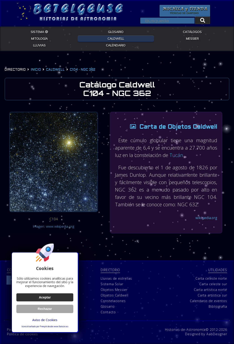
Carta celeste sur (213, 284)
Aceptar (45, 297)
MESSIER (192, 39)
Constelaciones (113, 300)
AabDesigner (216, 334)
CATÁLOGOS (192, 32)
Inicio (36, 69)
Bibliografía (218, 306)
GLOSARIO (116, 32)
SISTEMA (39, 32)
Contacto (108, 312)
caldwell (55, 69)
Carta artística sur (212, 295)
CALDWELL (116, 39)
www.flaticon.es (61, 326)
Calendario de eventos (208, 300)
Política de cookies (22, 334)
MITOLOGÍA (39, 39)
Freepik (43, 326)
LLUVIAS (39, 45)
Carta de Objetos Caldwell (172, 127)
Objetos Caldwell (114, 295)
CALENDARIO (116, 45)
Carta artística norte (210, 289)
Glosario (108, 306)
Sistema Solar (112, 284)
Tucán (176, 155)
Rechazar (45, 309)
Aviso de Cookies (44, 320)
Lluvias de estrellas (116, 278)
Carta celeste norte (211, 278)
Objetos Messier (114, 289)
